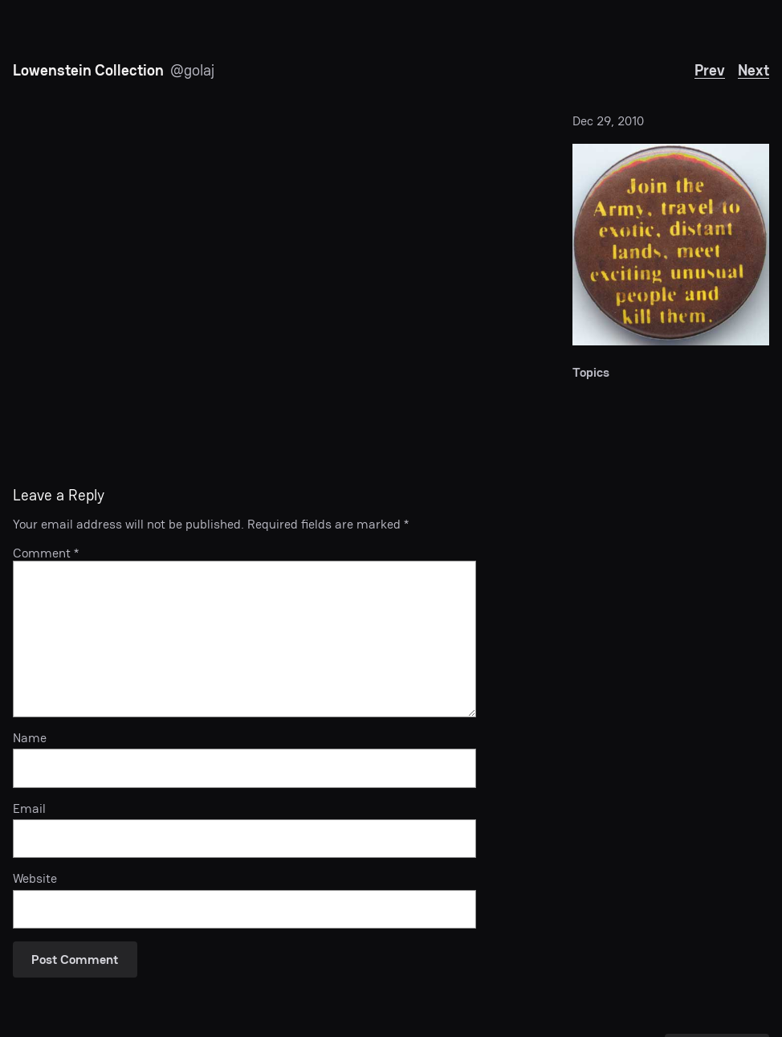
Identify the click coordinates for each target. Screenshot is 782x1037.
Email (29, 808)
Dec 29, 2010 (608, 120)
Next (753, 70)
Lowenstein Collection (88, 70)
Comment (46, 553)
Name (30, 737)
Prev (709, 70)
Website (35, 878)
